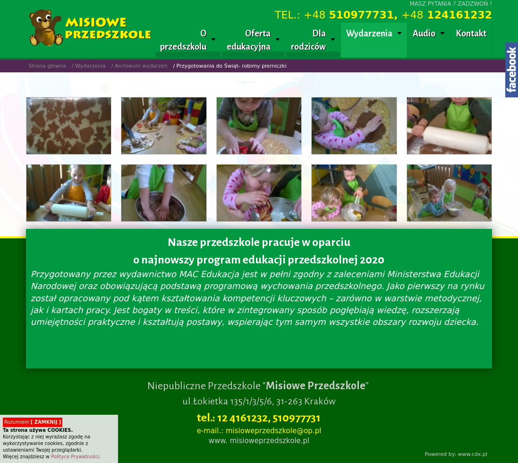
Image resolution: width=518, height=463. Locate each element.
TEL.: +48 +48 (383, 15)
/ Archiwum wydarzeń (139, 66)
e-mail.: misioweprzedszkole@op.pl (259, 431)
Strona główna (47, 66)
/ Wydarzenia (89, 66)
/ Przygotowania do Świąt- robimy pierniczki (229, 66)
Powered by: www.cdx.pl (456, 454)
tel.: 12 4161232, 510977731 (259, 417)
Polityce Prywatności (75, 456)
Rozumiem (32, 422)
